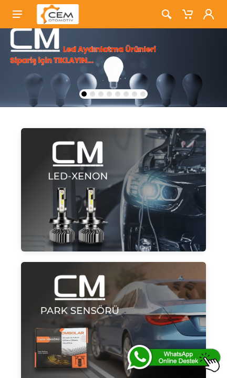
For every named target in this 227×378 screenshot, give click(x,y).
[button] (84, 94)
